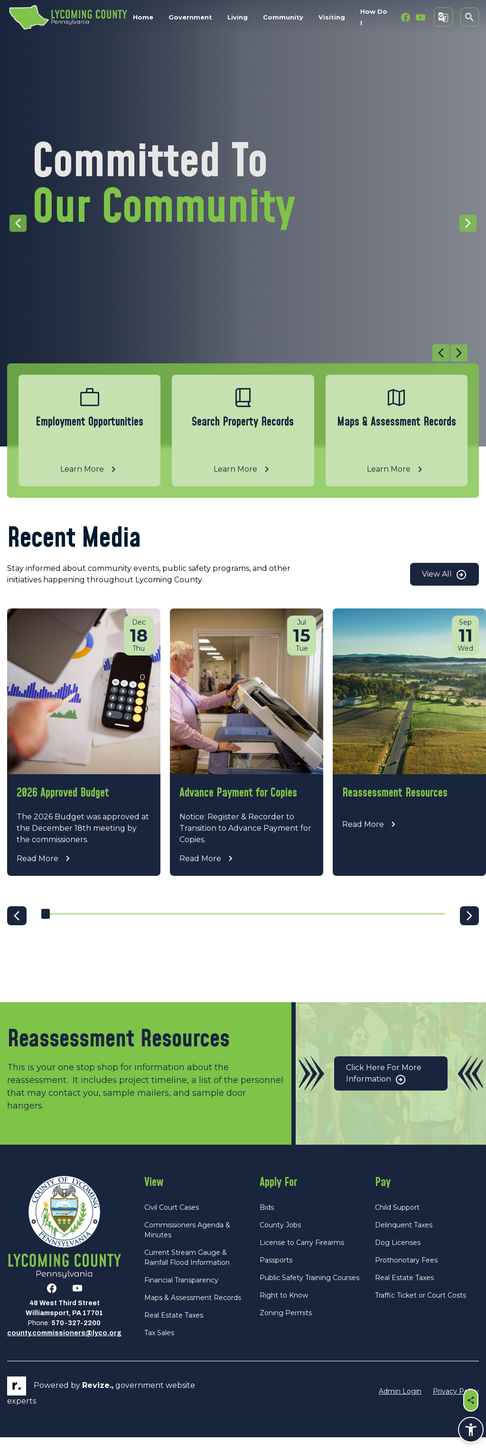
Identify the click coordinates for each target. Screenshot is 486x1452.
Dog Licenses (398, 1257)
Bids (267, 1222)
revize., (97, 1400)
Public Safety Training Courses (309, 1292)
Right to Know (284, 1310)
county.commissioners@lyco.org (64, 1348)
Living (237, 17)
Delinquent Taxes (403, 1239)
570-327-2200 (76, 1338)
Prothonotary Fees (406, 1275)
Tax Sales (159, 1347)
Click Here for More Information (383, 1089)
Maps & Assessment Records (192, 1312)
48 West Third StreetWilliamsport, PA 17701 (64, 1323)
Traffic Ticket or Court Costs (420, 1310)
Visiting (331, 17)
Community (283, 17)
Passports (276, 1275)
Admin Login (400, 1406)
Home (143, 17)
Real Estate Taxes (173, 1330)
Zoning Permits (286, 1327)
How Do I (373, 17)
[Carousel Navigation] (237, 353)
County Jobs (280, 1239)
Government (190, 17)
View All (444, 574)
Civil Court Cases (171, 1222)
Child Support (397, 1222)
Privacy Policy (456, 1406)
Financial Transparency (181, 1295)
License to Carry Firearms (302, 1257)
